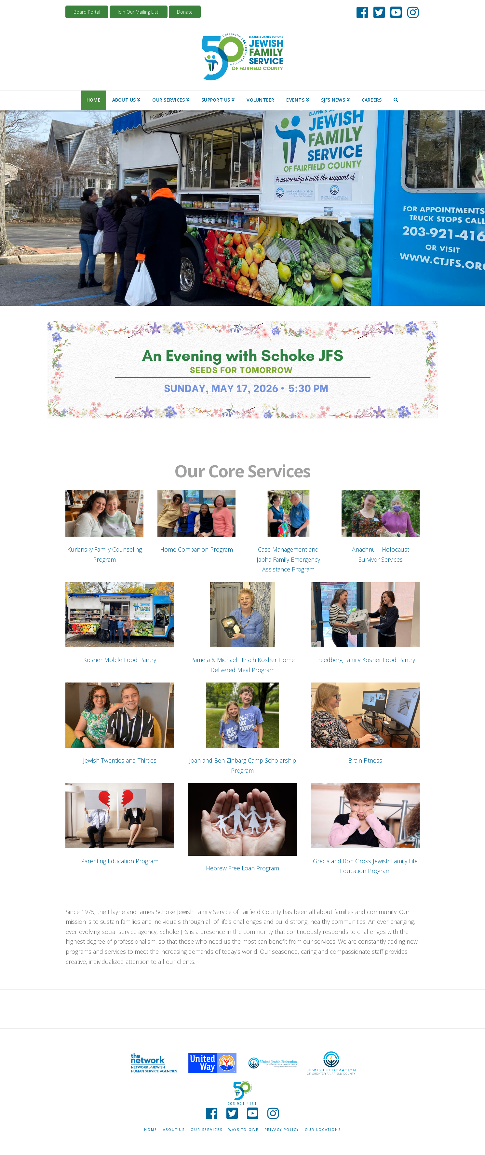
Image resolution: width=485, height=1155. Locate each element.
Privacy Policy (281, 1130)
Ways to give (243, 1130)
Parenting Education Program (119, 861)
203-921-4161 (242, 1103)
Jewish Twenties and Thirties (119, 760)
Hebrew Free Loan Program (242, 868)
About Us (174, 1130)
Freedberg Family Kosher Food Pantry (365, 660)
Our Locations (323, 1130)
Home (150, 1130)
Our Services (206, 1130)
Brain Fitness (365, 760)
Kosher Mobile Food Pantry (119, 660)
